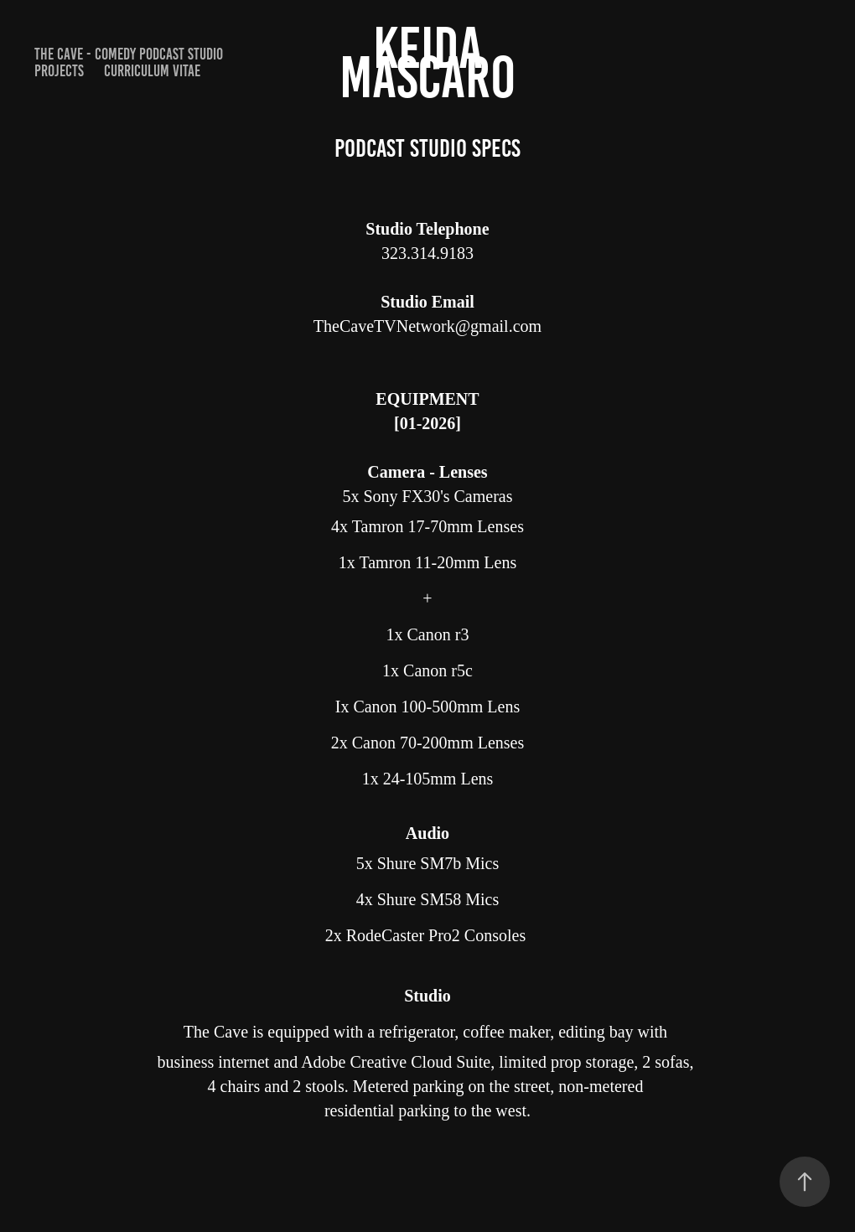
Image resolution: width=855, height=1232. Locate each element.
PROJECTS (59, 71)
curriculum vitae (152, 71)
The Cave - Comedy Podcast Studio (128, 54)
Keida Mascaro (427, 62)
